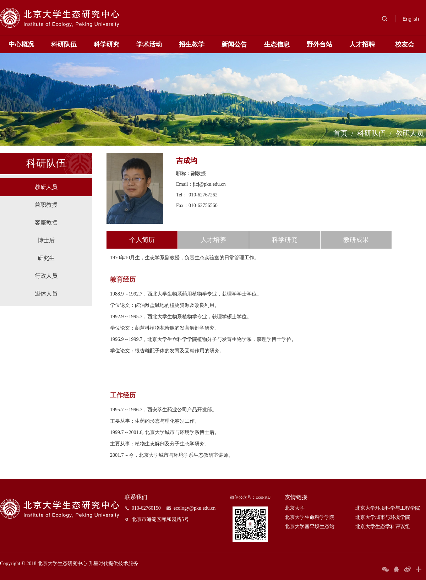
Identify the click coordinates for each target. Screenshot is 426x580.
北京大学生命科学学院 (309, 517)
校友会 (404, 44)
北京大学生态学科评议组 (382, 526)
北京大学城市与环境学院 (382, 517)
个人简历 (142, 239)
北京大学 (295, 508)
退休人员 (46, 294)
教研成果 (356, 239)
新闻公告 (234, 44)
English (411, 19)
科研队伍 (64, 44)
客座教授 (46, 222)
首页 (340, 133)
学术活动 (149, 44)
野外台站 (319, 44)
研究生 (46, 258)
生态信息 (277, 44)
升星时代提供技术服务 (113, 563)
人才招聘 (362, 44)
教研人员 (409, 133)
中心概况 (21, 44)
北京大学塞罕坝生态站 (309, 526)
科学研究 (106, 44)
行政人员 (46, 276)
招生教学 (191, 44)
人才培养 (213, 239)
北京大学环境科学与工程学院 (387, 508)
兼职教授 (46, 205)
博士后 (46, 240)
